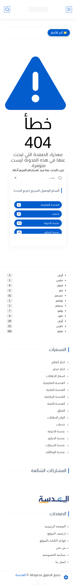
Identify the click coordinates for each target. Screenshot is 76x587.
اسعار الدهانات (56, 376)
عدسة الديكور (38, 232)
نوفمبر (59, 300)
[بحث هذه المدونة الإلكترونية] (43, 178)
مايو (60, 315)
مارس (59, 280)
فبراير (60, 285)
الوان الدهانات (56, 417)
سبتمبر (59, 305)
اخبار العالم (59, 362)
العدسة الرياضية (55, 396)
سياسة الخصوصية (54, 554)
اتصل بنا (61, 562)
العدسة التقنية (56, 389)
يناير (61, 290)
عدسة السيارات (55, 445)
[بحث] (7, 9)
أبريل (60, 275)
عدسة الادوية (38, 223)
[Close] (15, 178)
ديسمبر (59, 295)
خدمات (38, 214)
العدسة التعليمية (38, 205)
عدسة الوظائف (56, 452)
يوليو (60, 310)
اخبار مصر (59, 369)
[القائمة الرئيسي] (69, 9)
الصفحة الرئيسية (55, 526)
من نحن (61, 547)
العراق (61, 410)
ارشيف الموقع (56, 533)
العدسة (20, 575)
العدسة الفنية (56, 403)
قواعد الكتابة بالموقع (53, 540)
